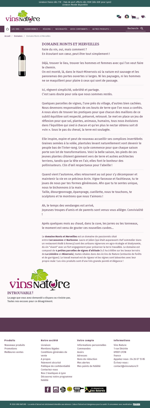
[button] (47, 29)
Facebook (48, 390)
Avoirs (80, 352)
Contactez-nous (49, 369)
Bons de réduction (87, 359)
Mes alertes (83, 362)
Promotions (10, 348)
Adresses (82, 355)
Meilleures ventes (13, 352)
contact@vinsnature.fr (126, 366)
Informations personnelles (91, 345)
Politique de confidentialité (55, 366)
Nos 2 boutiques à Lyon (53, 373)
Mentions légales (50, 348)
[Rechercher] (136, 28)
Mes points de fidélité (88, 366)
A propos (46, 359)
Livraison (46, 345)
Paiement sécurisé (51, 362)
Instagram (56, 390)
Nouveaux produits (14, 345)
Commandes (84, 348)
